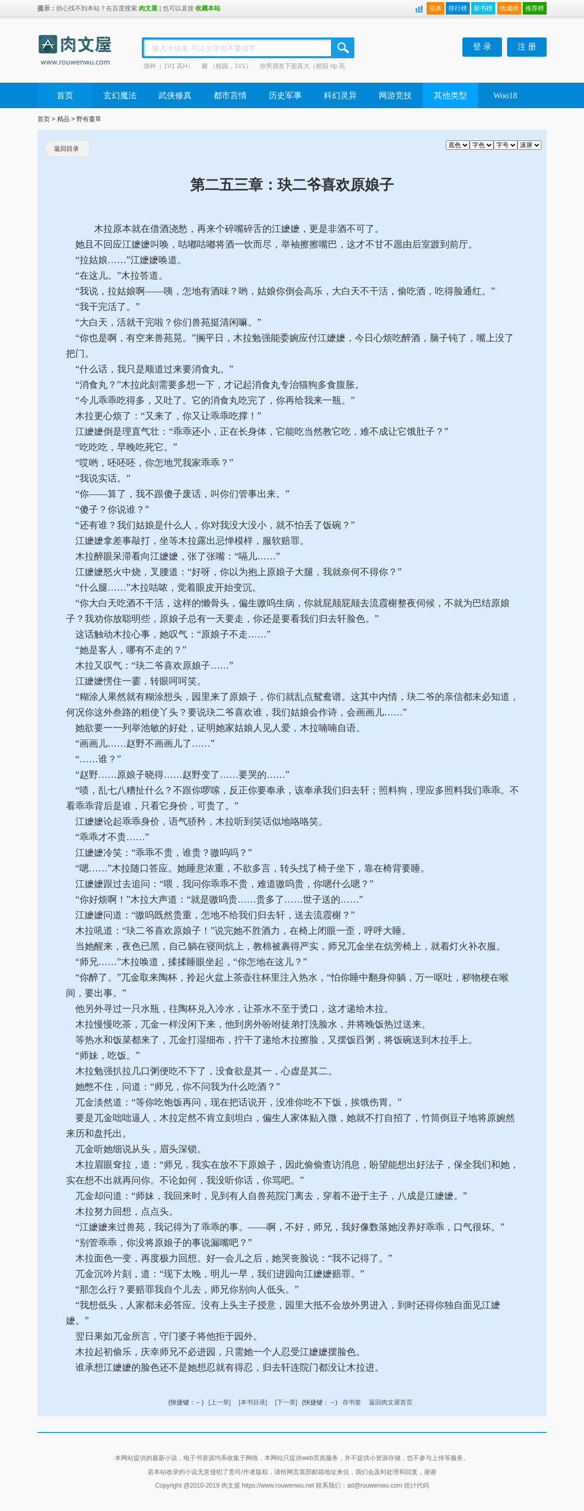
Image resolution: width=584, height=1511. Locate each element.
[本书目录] (252, 1402)
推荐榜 (534, 8)
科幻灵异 (340, 95)
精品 (63, 119)
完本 (435, 8)
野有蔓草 (88, 119)
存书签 (351, 1402)
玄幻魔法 (120, 95)
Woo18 (505, 95)
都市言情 (230, 95)
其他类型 (450, 95)
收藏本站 (207, 8)
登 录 (482, 46)
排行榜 (457, 8)
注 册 (526, 46)
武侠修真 (175, 95)
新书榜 (483, 8)
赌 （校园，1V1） (227, 66)
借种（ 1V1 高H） (168, 66)
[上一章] (219, 1402)
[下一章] (286, 1402)
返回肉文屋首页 (391, 1402)
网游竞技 (395, 95)
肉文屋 (148, 8)
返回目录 (66, 148)
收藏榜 (509, 8)
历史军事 (285, 95)
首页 (65, 95)
